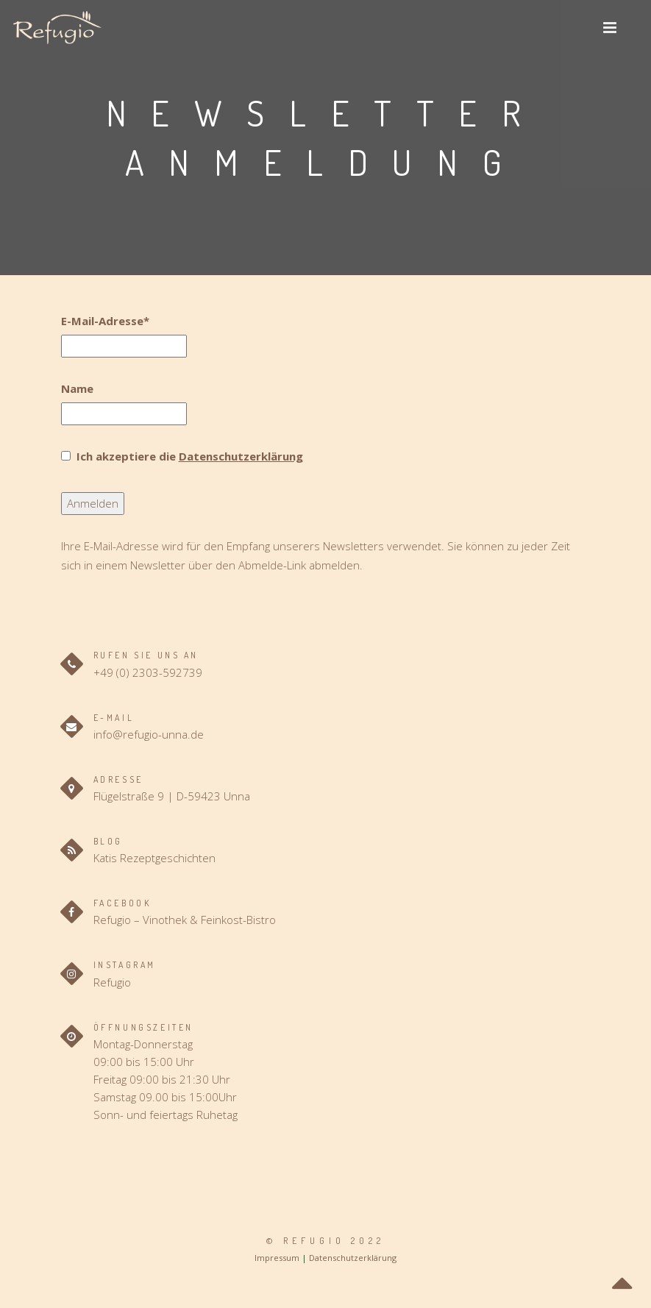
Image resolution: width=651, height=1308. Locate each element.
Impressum (277, 1257)
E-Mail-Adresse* (105, 320)
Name (77, 388)
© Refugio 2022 (325, 1240)
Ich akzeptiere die (188, 456)
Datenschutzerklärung (241, 456)
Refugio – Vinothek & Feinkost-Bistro (184, 919)
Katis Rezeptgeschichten (154, 857)
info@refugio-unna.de (148, 734)
